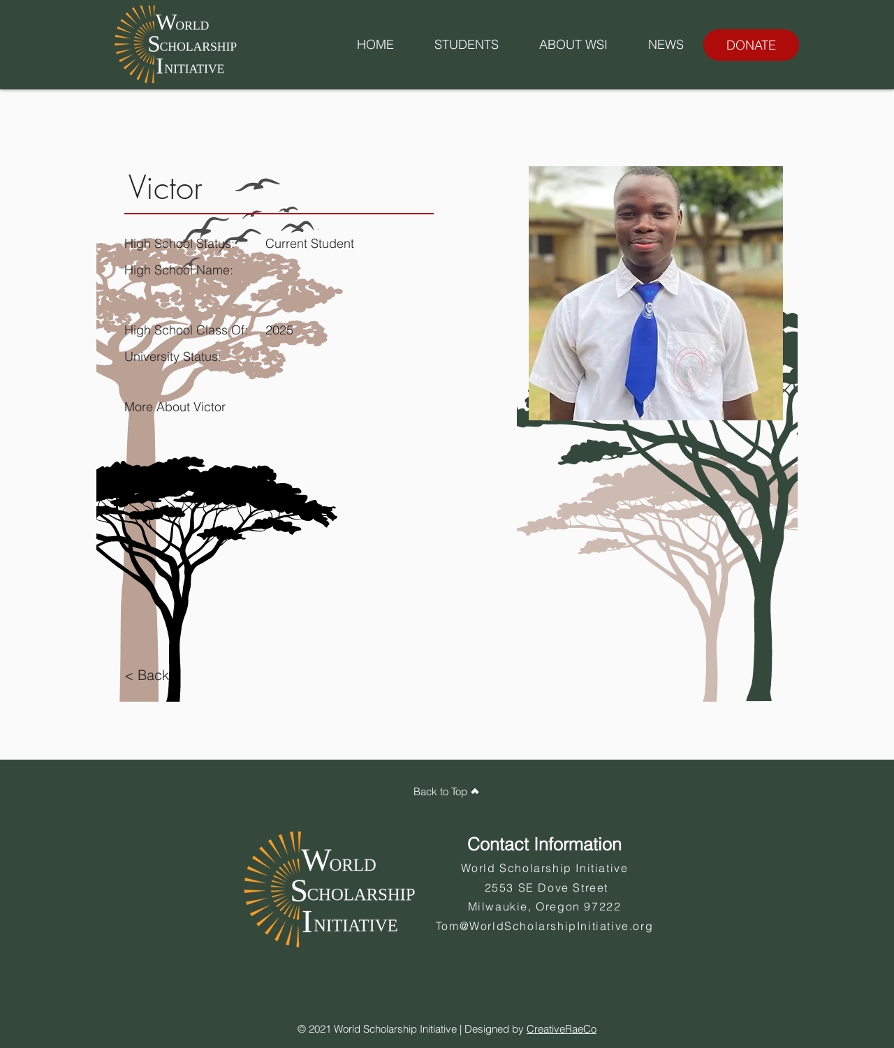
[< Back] (151, 675)
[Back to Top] (446, 791)
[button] (466, 44)
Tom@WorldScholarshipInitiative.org (544, 926)
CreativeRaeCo (561, 1028)
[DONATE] (751, 45)
